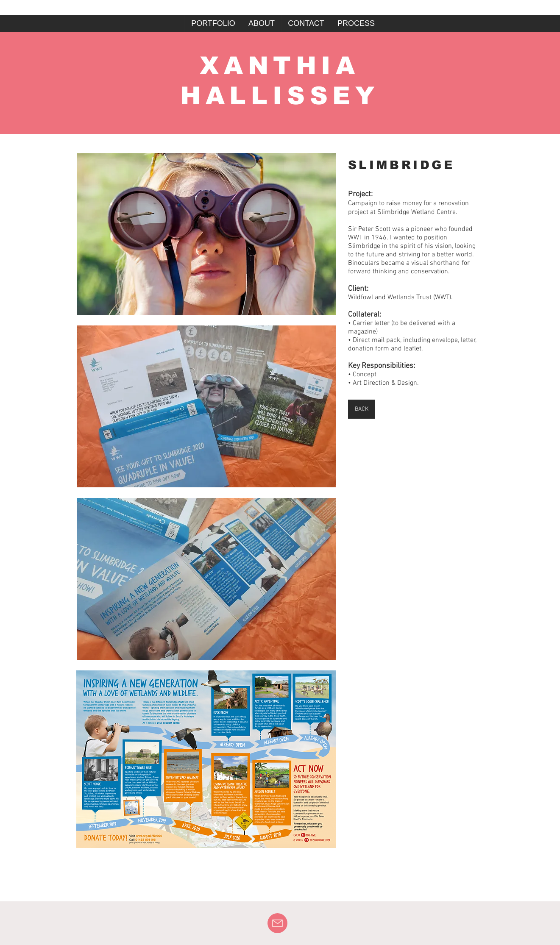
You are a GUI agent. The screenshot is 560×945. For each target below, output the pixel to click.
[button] (206, 234)
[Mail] (277, 923)
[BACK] (361, 409)
